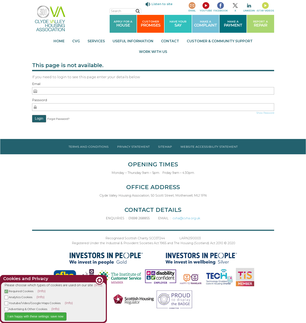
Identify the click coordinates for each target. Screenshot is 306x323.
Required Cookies (18, 291)
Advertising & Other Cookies (25, 309)
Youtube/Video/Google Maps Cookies (32, 303)
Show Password (265, 112)
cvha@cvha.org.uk (186, 218)
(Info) (98, 285)
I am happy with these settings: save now (35, 316)
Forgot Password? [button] (58, 118)
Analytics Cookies (18, 297)
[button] (39, 119)
